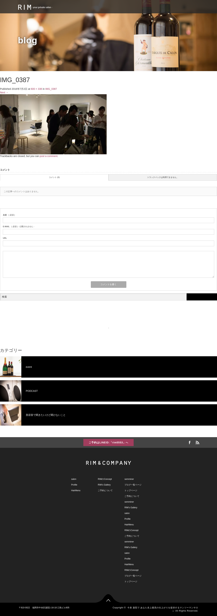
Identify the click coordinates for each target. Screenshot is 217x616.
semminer (129, 479)
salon (73, 479)
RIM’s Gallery (104, 485)
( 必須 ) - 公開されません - (18, 226)
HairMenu (76, 490)
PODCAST (19, 391)
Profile (74, 485)
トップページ (130, 490)
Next (4, 92)
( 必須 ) (9, 215)
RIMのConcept (105, 479)
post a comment (49, 156)
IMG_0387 (51, 88)
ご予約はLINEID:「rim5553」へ (108, 442)
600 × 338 (36, 88)
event (16, 367)
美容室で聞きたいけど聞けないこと (33, 415)
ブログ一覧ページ (132, 485)
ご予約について (105, 490)
